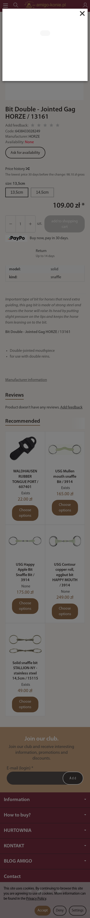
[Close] (82, 13)
